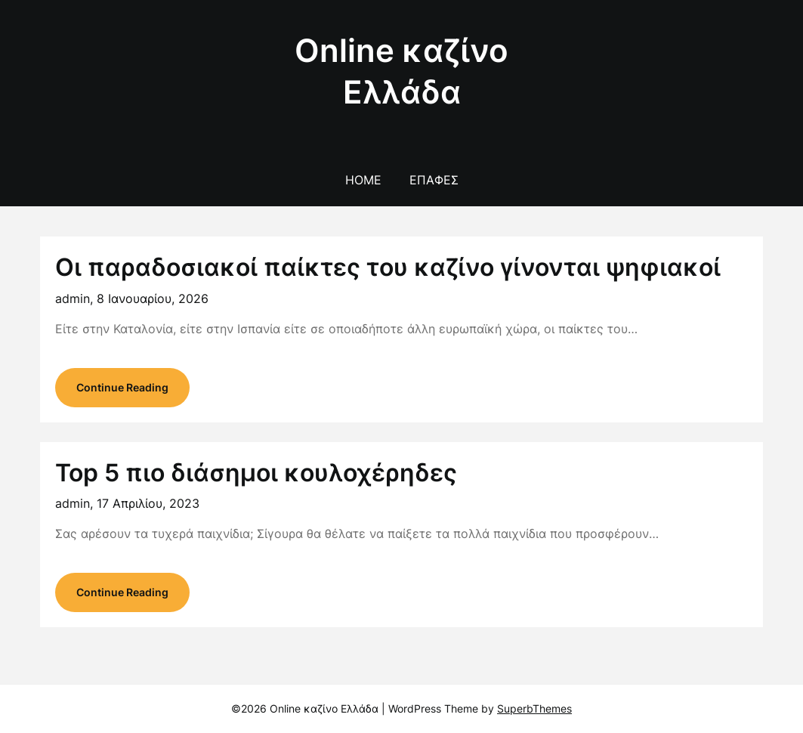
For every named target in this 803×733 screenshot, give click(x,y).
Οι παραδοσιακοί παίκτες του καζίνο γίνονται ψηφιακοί (388, 267)
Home (363, 179)
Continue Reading (122, 387)
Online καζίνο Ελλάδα (401, 71)
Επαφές (434, 179)
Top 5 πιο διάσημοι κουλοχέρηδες (256, 472)
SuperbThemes (534, 708)
